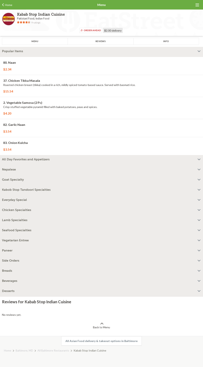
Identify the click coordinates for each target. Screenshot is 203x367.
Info (166, 41)
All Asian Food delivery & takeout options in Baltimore (101, 341)
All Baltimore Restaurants (53, 350)
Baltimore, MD (24, 350)
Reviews (101, 41)
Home (7, 350)
